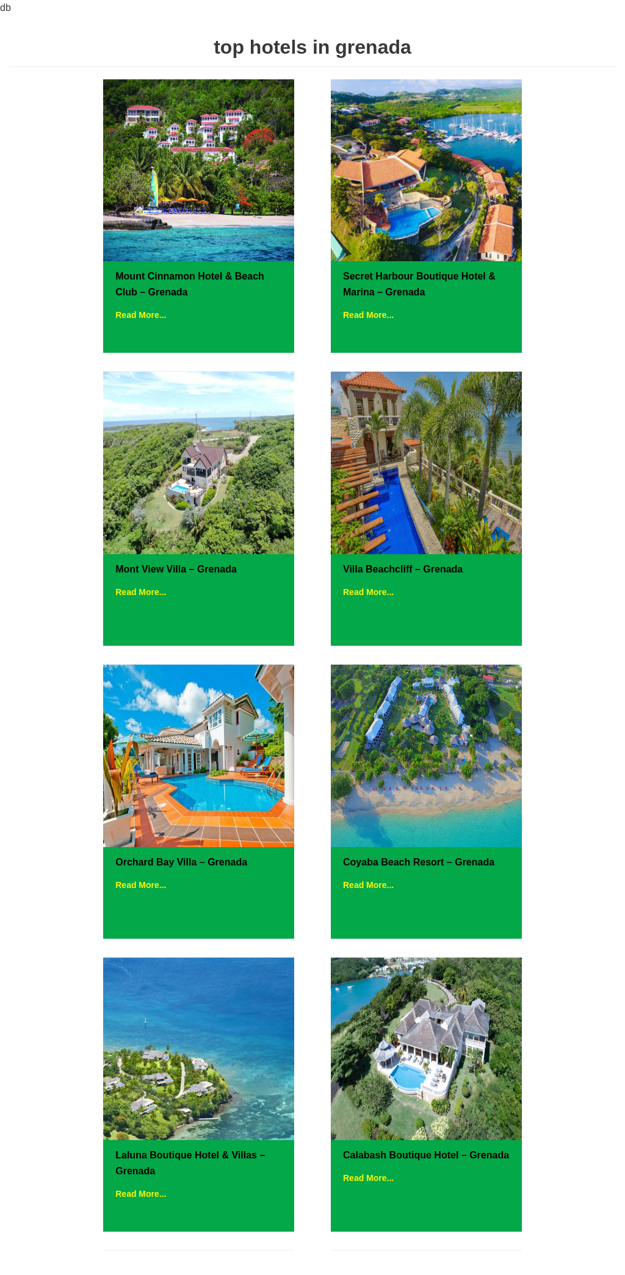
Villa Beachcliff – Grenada (403, 569)
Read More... (140, 315)
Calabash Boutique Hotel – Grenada (426, 1155)
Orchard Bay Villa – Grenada (181, 862)
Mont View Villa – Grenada (176, 569)
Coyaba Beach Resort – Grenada (418, 862)
